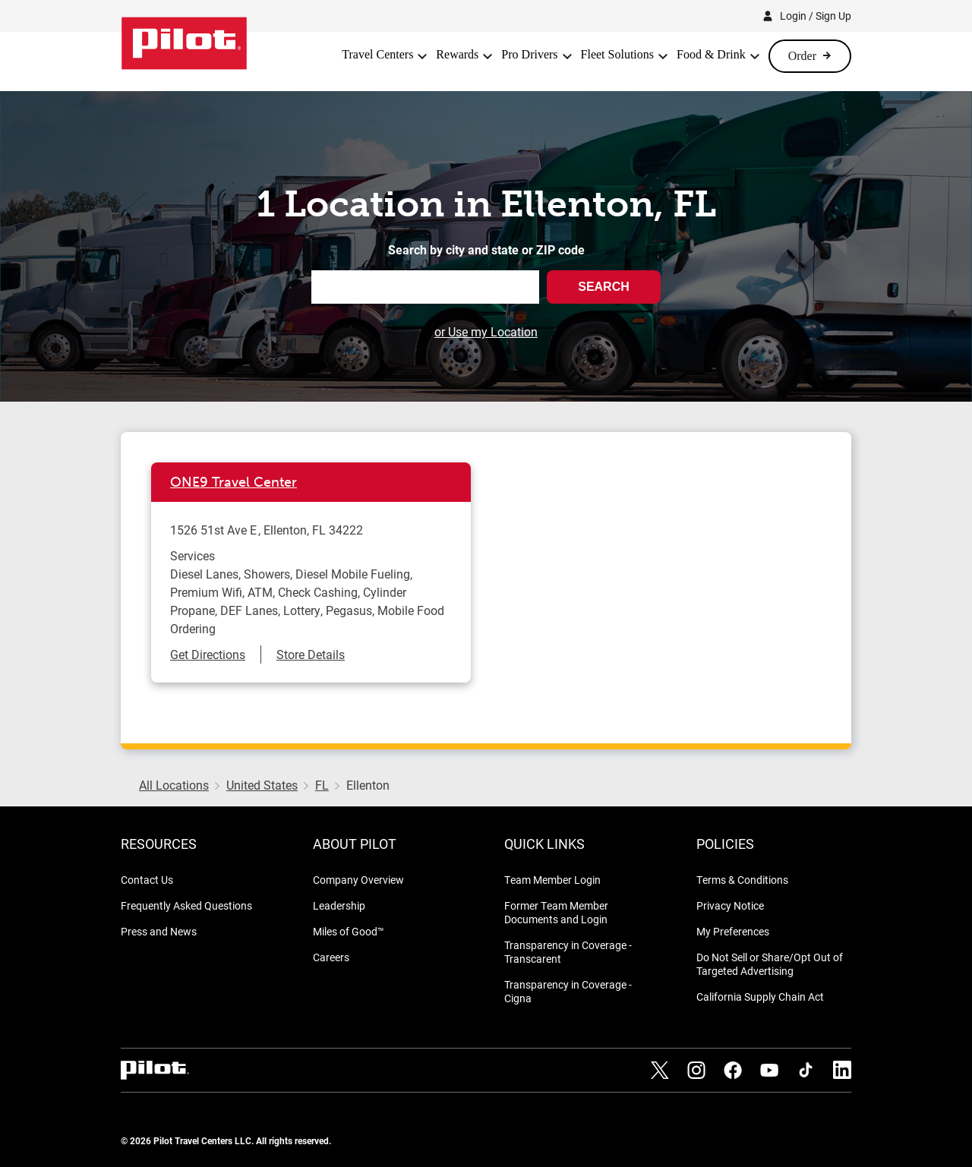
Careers (331, 957)
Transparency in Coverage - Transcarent (568, 952)
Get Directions (207, 654)
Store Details (310, 654)
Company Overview (358, 879)
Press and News (159, 931)
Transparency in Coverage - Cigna (568, 991)
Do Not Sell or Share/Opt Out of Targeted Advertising (769, 964)
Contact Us (147, 879)
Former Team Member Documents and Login (556, 912)
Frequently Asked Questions (186, 905)
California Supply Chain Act (760, 996)
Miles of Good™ (348, 931)
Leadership (339, 905)
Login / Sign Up (815, 15)
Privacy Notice (730, 905)
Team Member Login (552, 879)
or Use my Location (486, 331)
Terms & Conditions (742, 879)
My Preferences (732, 931)
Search (604, 286)
